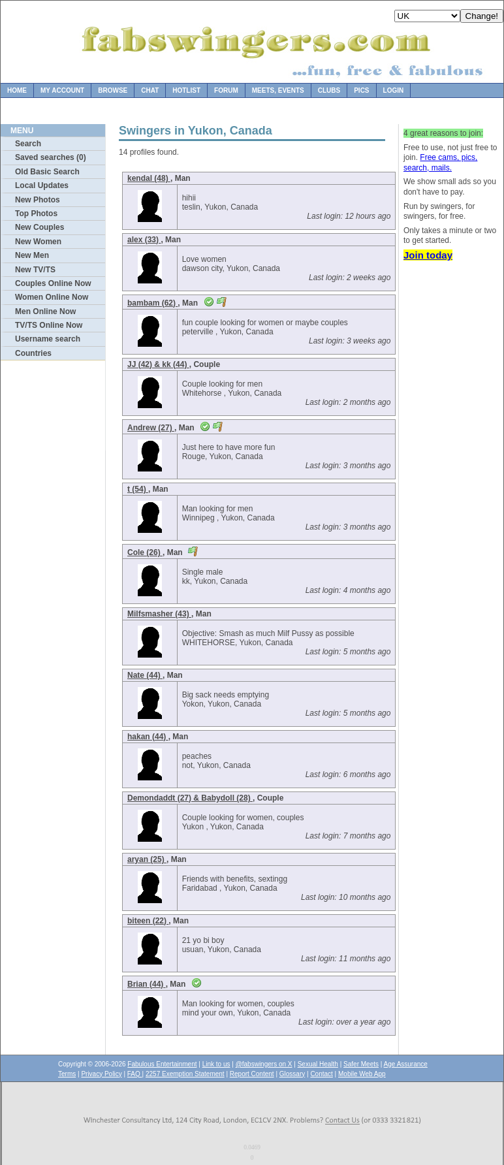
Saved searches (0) (50, 157)
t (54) (137, 489)
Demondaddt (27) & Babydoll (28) (190, 798)
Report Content (252, 1073)
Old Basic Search (47, 171)
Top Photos (36, 213)
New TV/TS (35, 269)
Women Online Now (51, 297)
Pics (361, 90)
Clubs (329, 90)
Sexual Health (318, 1064)
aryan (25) (146, 859)
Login (393, 90)
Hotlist (186, 90)
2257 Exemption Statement (185, 1073)
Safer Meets (361, 1064)
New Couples (39, 227)
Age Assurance (406, 1064)
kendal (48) (148, 178)
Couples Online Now (53, 283)
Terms (67, 1073)
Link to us (216, 1064)
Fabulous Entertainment (162, 1064)
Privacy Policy (101, 1073)
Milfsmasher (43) (159, 613)
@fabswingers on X (264, 1064)
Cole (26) (145, 552)
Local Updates (42, 185)
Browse (112, 90)
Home (17, 90)
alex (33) (144, 239)
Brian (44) (146, 984)
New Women (38, 241)
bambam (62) (152, 303)
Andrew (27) (150, 427)
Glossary (292, 1073)
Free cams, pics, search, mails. (440, 162)
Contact (321, 1073)
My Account (62, 90)
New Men (32, 255)
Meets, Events (278, 90)
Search (28, 143)
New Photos (37, 199)
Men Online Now (45, 311)
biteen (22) (147, 920)
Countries (33, 353)
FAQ (134, 1073)
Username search (47, 338)
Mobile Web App (362, 1073)
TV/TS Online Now (48, 325)
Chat (150, 90)
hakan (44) (147, 736)
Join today (427, 255)
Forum (226, 90)
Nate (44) (145, 675)
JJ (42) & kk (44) (158, 364)
